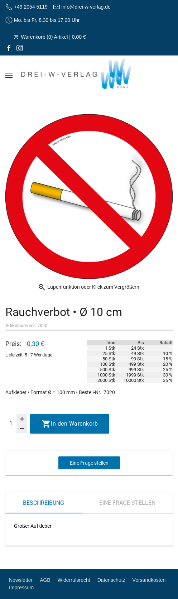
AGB (45, 580)
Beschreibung (43, 502)
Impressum (21, 587)
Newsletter (21, 580)
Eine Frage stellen (89, 463)
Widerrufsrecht (74, 580)
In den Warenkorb (74, 423)
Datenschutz (111, 580)
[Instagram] (19, 48)
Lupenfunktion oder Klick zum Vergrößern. (89, 287)
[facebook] (9, 48)
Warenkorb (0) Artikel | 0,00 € (49, 37)
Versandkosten (149, 580)
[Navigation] (9, 75)
